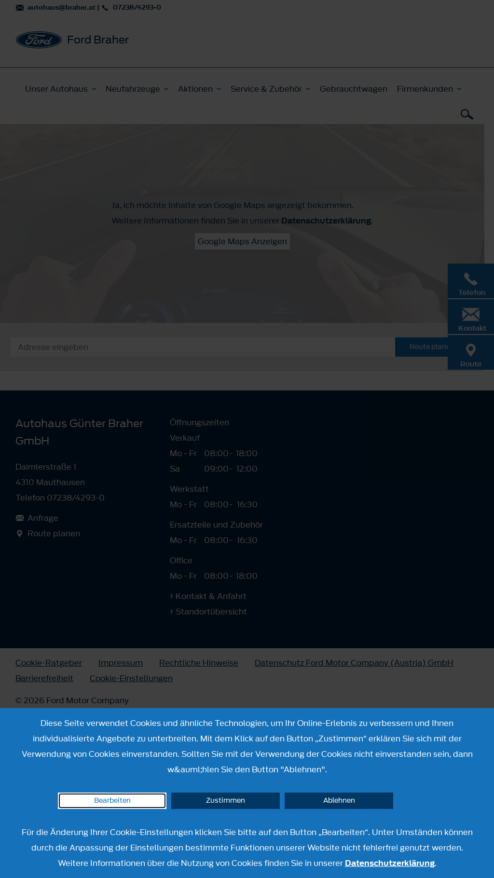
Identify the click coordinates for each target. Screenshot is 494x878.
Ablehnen (339, 800)
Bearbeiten (112, 800)
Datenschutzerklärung (390, 863)
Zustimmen (225, 800)
